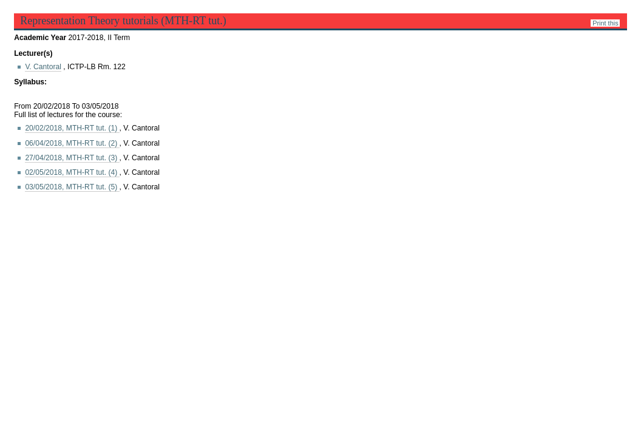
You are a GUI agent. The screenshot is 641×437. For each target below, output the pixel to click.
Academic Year (41, 37)
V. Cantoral (43, 67)
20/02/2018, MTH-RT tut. (72, 128)
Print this (605, 23)
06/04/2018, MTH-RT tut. (72, 143)
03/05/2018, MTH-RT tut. (72, 187)
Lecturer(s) (33, 53)
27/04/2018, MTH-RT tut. (72, 158)
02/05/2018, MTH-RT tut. (72, 172)
